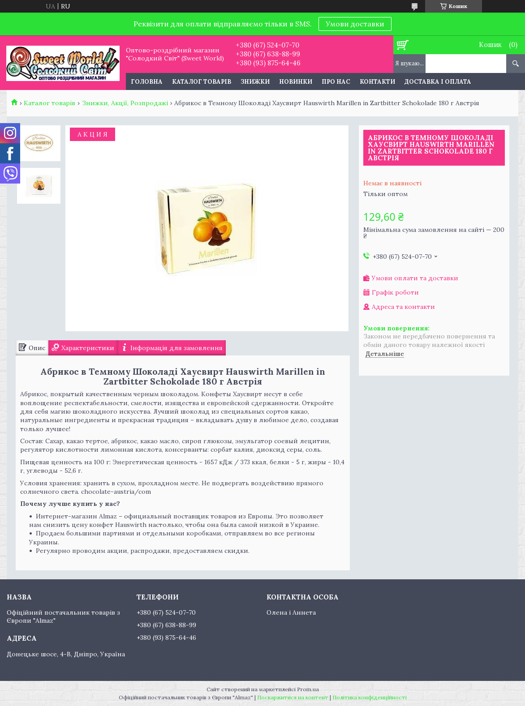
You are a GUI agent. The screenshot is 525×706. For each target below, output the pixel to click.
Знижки (255, 82)
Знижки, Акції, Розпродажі (125, 103)
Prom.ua (308, 689)
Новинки (295, 82)
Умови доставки (355, 23)
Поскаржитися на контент (292, 697)
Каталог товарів (201, 82)
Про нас (336, 82)
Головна (147, 82)
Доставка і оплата (438, 82)
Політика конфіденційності (369, 697)
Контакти (377, 82)
